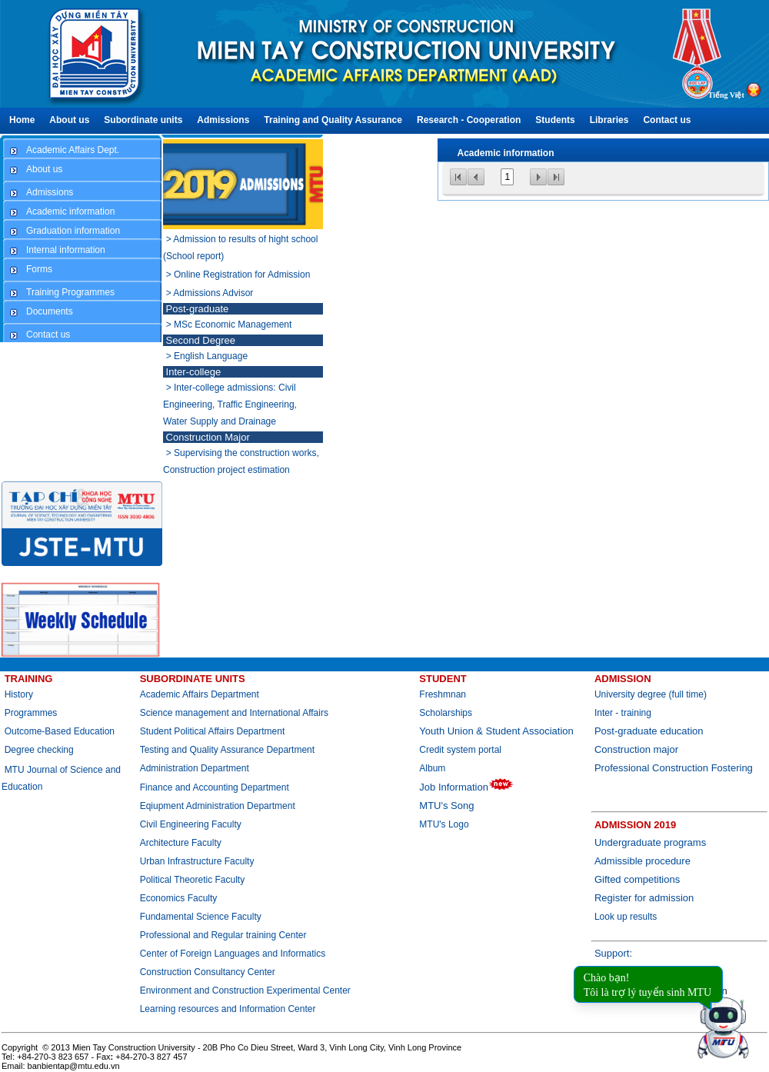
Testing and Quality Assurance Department (227, 749)
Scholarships (445, 712)
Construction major (636, 749)
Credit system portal (460, 749)
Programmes (31, 712)
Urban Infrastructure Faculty (197, 861)
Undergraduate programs (650, 842)
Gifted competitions (637, 879)
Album (432, 768)
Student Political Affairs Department (212, 731)
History (19, 694)
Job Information (466, 787)
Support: (613, 953)
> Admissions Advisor (210, 293)
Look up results (625, 916)
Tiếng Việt (726, 95)
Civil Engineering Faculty (190, 824)
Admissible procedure (642, 861)
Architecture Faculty (180, 842)
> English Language (207, 356)
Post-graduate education (649, 731)
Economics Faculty (179, 898)
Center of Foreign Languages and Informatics (232, 953)
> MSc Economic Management (229, 324)
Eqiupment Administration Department (217, 806)
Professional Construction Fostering (673, 768)
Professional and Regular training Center (223, 935)
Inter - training (622, 712)
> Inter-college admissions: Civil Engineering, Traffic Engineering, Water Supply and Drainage (230, 404)
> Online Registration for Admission (238, 274)
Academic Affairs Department (199, 694)
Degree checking (39, 749)
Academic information (505, 153)
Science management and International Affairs (235, 712)
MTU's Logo (443, 824)
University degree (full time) (650, 694)
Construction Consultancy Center (207, 972)
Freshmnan (442, 694)
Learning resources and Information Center (228, 1009)
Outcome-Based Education (60, 731)
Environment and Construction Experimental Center (245, 990)
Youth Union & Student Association (496, 731)
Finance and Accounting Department (214, 787)
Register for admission (644, 898)
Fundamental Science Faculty (200, 916)
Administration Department (194, 768)
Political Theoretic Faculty (192, 879)
